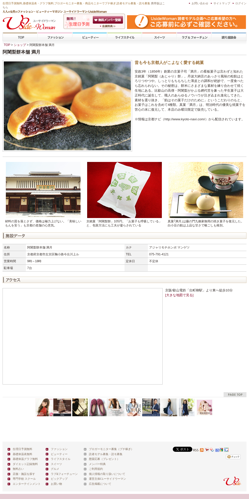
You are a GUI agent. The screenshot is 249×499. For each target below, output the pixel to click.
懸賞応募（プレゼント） (104, 458)
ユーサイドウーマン (113, 478)
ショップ (20, 45)
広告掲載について (100, 483)
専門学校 (229, 37)
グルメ (55, 468)
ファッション (55, 37)
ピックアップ (59, 478)
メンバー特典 (97, 463)
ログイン (240, 3)
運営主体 (94, 478)
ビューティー (89, 37)
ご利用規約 (96, 468)
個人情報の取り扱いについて (107, 473)
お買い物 (56, 483)
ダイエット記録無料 (25, 463)
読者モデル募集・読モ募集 (105, 454)
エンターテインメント (27, 483)
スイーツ (159, 37)
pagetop (235, 394)
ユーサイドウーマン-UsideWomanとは (108, 26)
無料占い (18, 468)
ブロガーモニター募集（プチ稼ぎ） (111, 449)
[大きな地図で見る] (179, 295)
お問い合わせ (200, 3)
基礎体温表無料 (22, 454)
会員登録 (108, 20)
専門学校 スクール (24, 478)
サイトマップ (221, 3)
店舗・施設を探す (24, 473)
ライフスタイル (124, 37)
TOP (20, 37)
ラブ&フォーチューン (194, 37)
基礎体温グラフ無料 (25, 458)
